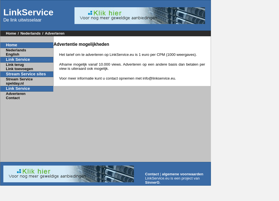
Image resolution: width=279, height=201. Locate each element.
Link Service (18, 59)
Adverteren (54, 33)
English (12, 54)
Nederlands (30, 33)
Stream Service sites (26, 74)
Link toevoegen (19, 69)
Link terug (15, 65)
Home (11, 33)
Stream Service (19, 79)
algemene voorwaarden (182, 174)
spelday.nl (15, 83)
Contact (13, 98)
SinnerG (152, 182)
